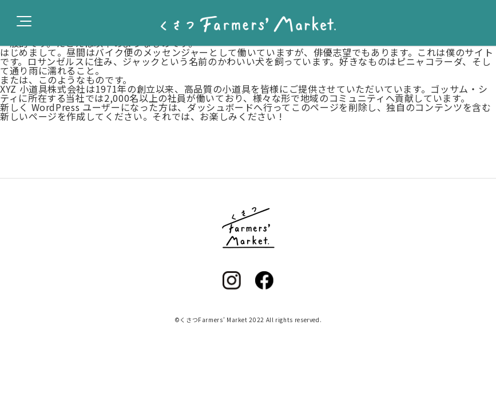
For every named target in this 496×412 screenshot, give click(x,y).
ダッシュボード (220, 107)
